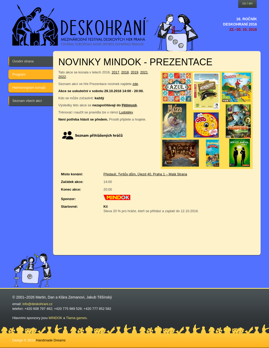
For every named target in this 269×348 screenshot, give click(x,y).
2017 (115, 72)
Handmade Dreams (51, 340)
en (250, 3)
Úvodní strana (23, 61)
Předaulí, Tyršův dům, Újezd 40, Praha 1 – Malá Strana (145, 174)
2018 (125, 72)
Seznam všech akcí (27, 101)
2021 (144, 72)
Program (18, 74)
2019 (134, 72)
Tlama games (76, 318)
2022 (62, 77)
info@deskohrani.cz (37, 304)
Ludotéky (126, 112)
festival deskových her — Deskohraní (80, 25)
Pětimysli (129, 105)
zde (135, 84)
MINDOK (55, 318)
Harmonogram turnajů (28, 88)
